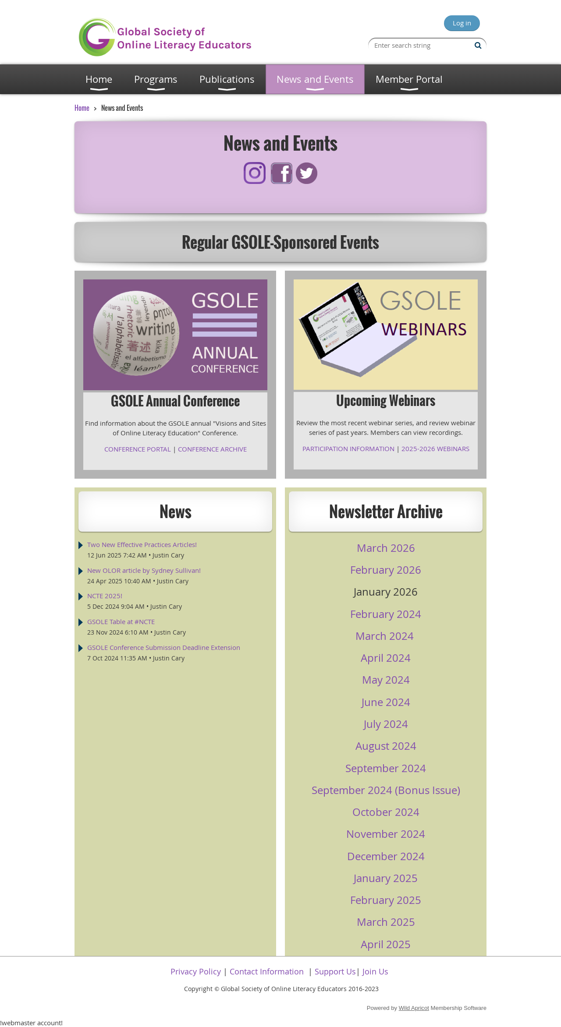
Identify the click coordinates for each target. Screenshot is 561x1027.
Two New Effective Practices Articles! (142, 544)
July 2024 (386, 724)
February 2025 (385, 900)
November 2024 (385, 834)
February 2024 (385, 614)
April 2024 (386, 658)
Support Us (335, 971)
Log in (462, 22)
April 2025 (386, 944)
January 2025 (386, 878)
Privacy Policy (195, 971)
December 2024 (386, 856)
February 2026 (385, 570)
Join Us (375, 971)
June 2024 (386, 702)
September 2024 (385, 768)
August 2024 (385, 746)
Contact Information (267, 971)
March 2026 (386, 548)
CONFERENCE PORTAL (137, 449)
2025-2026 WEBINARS (435, 448)
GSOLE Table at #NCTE (121, 621)
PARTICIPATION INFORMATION (348, 448)
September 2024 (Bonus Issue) (386, 790)
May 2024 (386, 680)
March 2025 (386, 922)
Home (82, 108)
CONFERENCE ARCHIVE (212, 449)
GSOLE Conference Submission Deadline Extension (163, 647)
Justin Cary (168, 555)
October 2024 (385, 812)
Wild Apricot (414, 1008)
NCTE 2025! (104, 595)
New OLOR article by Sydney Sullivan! (144, 570)
